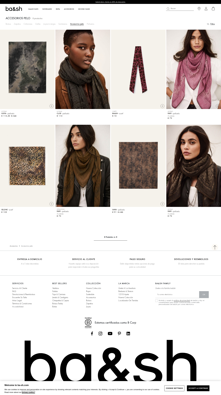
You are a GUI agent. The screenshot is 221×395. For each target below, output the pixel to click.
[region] (110, 388)
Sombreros (62, 24)
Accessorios (91, 298)
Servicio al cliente (19, 289)
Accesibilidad (17, 308)
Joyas (88, 308)
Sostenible (90, 295)
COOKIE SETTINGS (174, 388)
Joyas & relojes (49, 24)
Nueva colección (125, 298)
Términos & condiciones (22, 305)
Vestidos (55, 289)
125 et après (123, 295)
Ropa (88, 292)
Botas (54, 308)
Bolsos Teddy (57, 305)
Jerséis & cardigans (60, 298)
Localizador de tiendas (128, 302)
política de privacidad (182, 301)
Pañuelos (90, 24)
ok (204, 296)
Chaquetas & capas (60, 302)
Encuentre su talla (19, 298)
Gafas (37, 24)
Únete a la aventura (126, 289)
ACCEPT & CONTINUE (198, 388)
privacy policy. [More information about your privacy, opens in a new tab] (28, 392)
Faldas (55, 292)
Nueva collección (93, 289)
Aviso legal (17, 302)
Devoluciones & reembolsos (23, 295)
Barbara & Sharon (125, 292)
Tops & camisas (58, 295)
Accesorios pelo (77, 24)
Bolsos (8, 24)
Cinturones (28, 24)
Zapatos (17, 24)
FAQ (14, 292)
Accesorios (14, 247)
